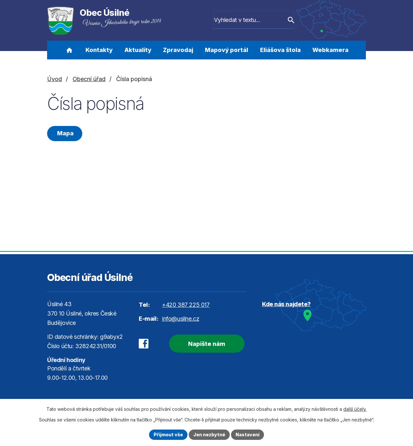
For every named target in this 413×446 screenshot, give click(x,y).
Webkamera (330, 50)
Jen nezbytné (209, 434)
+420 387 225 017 (186, 304)
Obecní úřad (89, 79)
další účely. (355, 409)
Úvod (69, 50)
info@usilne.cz (180, 318)
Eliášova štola (280, 50)
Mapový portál (226, 50)
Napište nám (206, 343)
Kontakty (99, 50)
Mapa (65, 133)
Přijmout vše (168, 434)
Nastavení (247, 434)
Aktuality (138, 50)
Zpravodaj (178, 50)
